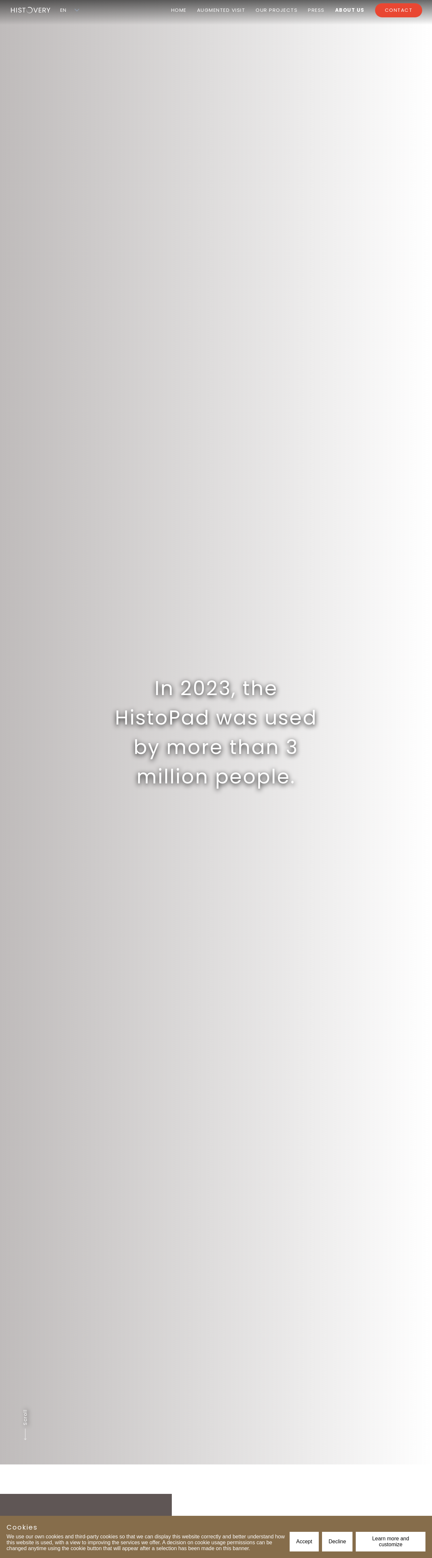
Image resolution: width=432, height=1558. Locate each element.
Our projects (276, 10)
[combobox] (63, 10)
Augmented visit (221, 10)
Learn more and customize (390, 1541)
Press (316, 10)
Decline (337, 1541)
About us (350, 10)
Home (179, 10)
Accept (304, 1541)
